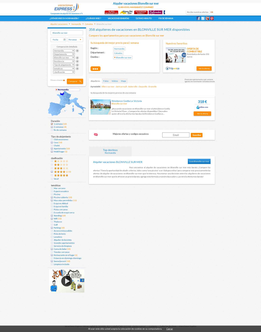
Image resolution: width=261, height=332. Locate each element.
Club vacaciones (61, 139)
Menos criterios (57, 80)
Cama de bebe (60, 249)
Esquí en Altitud (61, 203)
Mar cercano (59, 188)
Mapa (123, 81)
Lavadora (58, 237)
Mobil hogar (59, 151)
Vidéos (115, 81)
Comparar (72, 81)
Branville (153, 86)
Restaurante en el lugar (64, 255)
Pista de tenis (60, 234)
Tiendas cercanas (62, 252)
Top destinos (110, 151)
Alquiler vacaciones (59, 24)
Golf (56, 224)
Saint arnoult (121, 86)
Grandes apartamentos (64, 243)
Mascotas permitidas (63, 200)
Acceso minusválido (63, 230)
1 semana (58, 124)
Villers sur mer (108, 86)
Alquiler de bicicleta (62, 240)
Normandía (76, 24)
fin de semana (60, 130)
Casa (56, 142)
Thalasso (58, 221)
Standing (58, 215)
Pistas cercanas (61, 209)
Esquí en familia (61, 206)
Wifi (55, 218)
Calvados (88, 24)
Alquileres (95, 81)
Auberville (132, 86)
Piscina (57, 194)
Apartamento (60, 148)
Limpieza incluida (61, 264)
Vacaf (56, 178)
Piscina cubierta (61, 197)
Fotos (106, 81)
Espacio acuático (61, 191)
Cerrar (169, 328)
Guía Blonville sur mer (199, 161)
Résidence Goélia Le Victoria (127, 100)
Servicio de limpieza (63, 246)
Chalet (57, 145)
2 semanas (59, 127)
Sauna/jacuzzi (60, 261)
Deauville (143, 86)
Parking (57, 227)
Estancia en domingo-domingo (67, 258)
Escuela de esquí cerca (64, 212)
